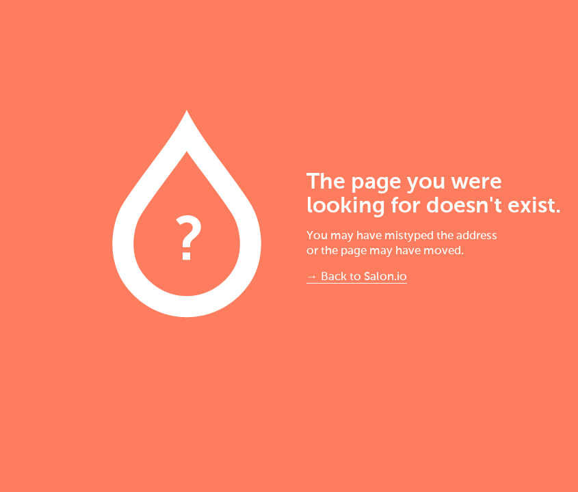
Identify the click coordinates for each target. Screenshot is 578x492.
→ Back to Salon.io (356, 277)
